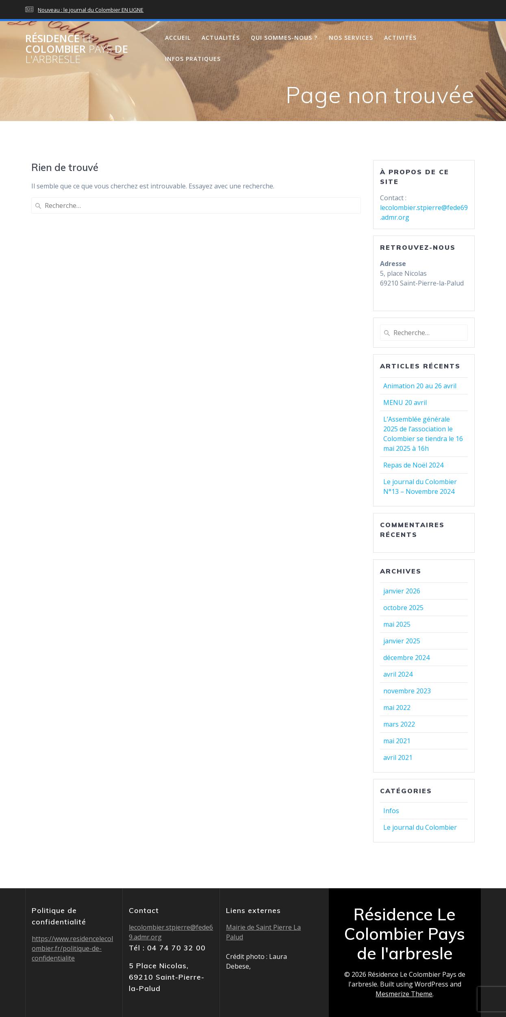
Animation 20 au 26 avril (419, 385)
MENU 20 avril (405, 402)
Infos (391, 810)
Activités (400, 37)
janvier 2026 (401, 590)
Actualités (221, 37)
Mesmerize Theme (404, 993)
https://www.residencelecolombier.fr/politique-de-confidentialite (72, 948)
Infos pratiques (193, 59)
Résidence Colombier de (76, 49)
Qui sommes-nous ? (284, 37)
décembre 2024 (406, 657)
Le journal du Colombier (420, 827)
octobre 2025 (403, 607)
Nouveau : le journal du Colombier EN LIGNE (90, 9)
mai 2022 (396, 707)
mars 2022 (399, 724)
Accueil (178, 37)
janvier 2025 (401, 640)
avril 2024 (398, 674)
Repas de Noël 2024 (413, 465)
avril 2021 (398, 757)
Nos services (351, 37)
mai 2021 (396, 740)
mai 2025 (396, 624)
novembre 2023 (407, 690)
